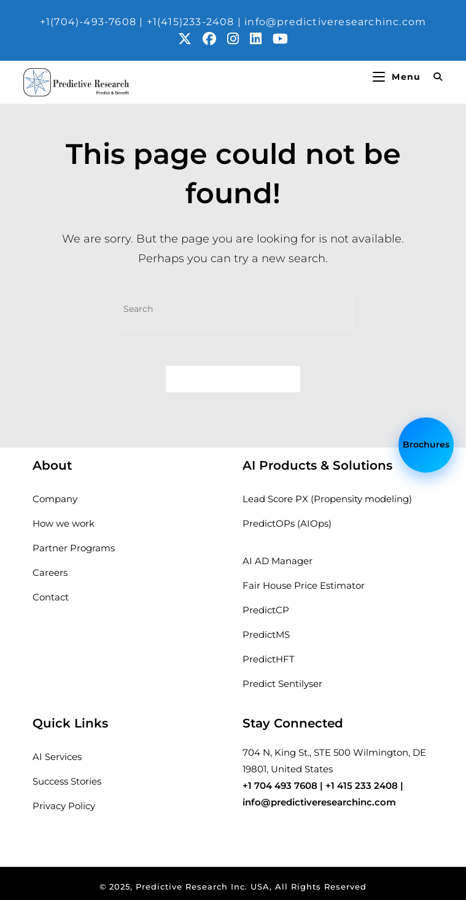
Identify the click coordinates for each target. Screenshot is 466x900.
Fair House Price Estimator (304, 585)
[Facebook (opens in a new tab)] (215, 38)
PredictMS (266, 634)
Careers (50, 572)
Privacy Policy (64, 806)
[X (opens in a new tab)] (190, 38)
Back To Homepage (233, 379)
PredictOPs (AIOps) (287, 523)
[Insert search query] (233, 309)
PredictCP (266, 610)
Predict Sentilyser (282, 683)
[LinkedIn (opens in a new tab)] (261, 38)
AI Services (57, 756)
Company (55, 499)
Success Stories (67, 781)
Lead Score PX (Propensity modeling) (327, 499)
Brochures (426, 445)
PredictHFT (269, 659)
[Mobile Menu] (398, 76)
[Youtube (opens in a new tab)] (280, 38)
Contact (51, 597)
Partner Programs (74, 548)
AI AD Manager (278, 561)
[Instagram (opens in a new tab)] (238, 38)
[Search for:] (433, 76)
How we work (64, 523)
